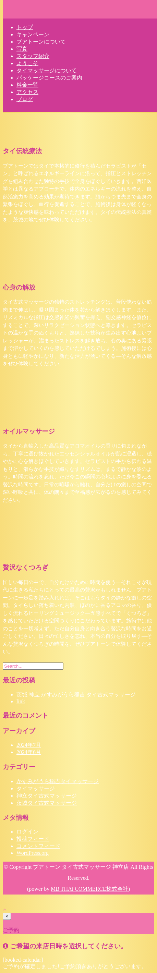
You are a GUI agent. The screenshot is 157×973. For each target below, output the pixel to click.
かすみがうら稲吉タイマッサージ (57, 781)
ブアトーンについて (41, 42)
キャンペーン (32, 34)
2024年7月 (28, 745)
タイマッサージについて (46, 70)
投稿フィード (32, 839)
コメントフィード (38, 846)
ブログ (24, 99)
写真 (21, 49)
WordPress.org (32, 853)
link (20, 701)
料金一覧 (27, 85)
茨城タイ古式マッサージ (46, 803)
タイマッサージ (35, 788)
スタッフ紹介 (32, 56)
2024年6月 (28, 752)
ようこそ (27, 63)
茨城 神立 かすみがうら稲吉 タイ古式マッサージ (76, 694)
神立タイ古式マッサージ (46, 796)
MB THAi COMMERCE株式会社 (89, 889)
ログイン (27, 832)
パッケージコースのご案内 (49, 78)
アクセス (27, 92)
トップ (24, 27)
